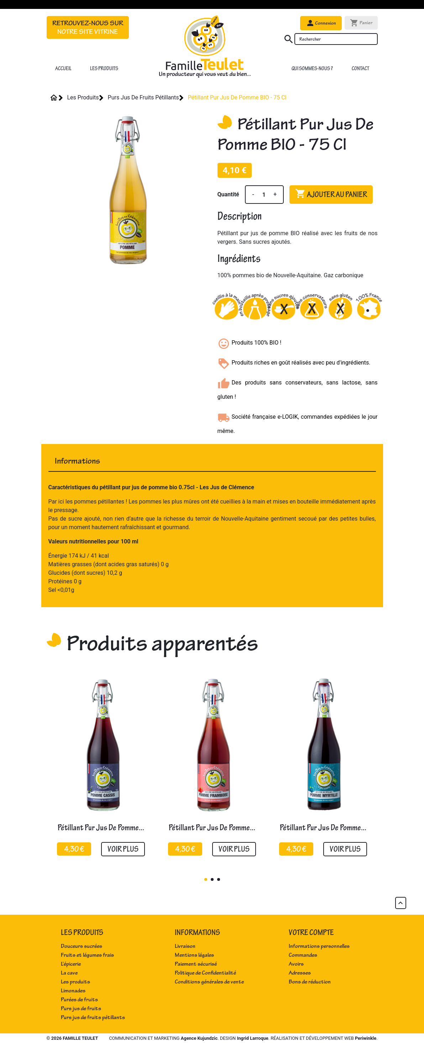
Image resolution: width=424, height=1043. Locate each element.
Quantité (228, 194)
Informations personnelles (319, 946)
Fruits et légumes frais (87, 955)
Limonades (73, 990)
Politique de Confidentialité (205, 973)
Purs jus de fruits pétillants (93, 1017)
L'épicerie (71, 964)
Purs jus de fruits (81, 1008)
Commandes (303, 955)
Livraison (185, 946)
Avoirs (296, 964)
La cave (69, 973)
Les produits (75, 982)
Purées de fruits (79, 999)
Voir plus (123, 849)
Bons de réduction (310, 982)
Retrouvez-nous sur (87, 27)
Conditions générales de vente (209, 982)
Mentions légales (194, 955)
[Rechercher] (336, 39)
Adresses (300, 973)
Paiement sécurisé (196, 964)
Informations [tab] (77, 461)
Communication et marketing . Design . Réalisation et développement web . (243, 1038)
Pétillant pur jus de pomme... (101, 827)
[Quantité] (263, 194)
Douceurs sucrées (81, 946)
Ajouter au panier (331, 194)
